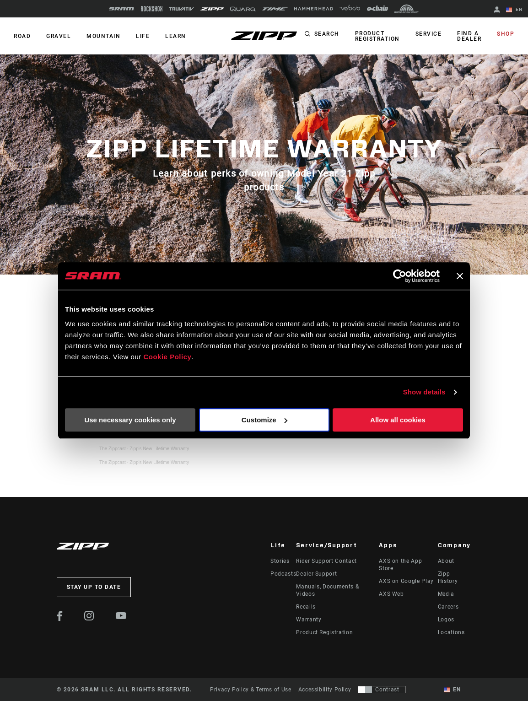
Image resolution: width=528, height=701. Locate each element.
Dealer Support (316, 574)
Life (143, 36)
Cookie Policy (167, 357)
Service (428, 34)
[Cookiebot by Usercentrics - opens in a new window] (400, 276)
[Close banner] (460, 276)
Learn (175, 36)
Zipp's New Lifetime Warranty (159, 448)
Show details (424, 392)
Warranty (308, 619)
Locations (451, 632)
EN (514, 10)
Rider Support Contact (326, 561)
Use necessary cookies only (130, 420)
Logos (446, 619)
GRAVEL (58, 36)
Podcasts (283, 574)
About (446, 561)
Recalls (305, 607)
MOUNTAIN (103, 36)
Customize (264, 420)
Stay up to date (94, 587)
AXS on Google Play (406, 581)
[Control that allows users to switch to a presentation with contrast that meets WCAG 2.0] (382, 689)
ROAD (22, 36)
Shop (505, 34)
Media (446, 594)
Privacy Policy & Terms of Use (250, 689)
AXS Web (391, 594)
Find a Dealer (469, 36)
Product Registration (377, 36)
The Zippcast (112, 448)
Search (326, 34)
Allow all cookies (398, 420)
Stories (279, 561)
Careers (448, 607)
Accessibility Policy (324, 689)
